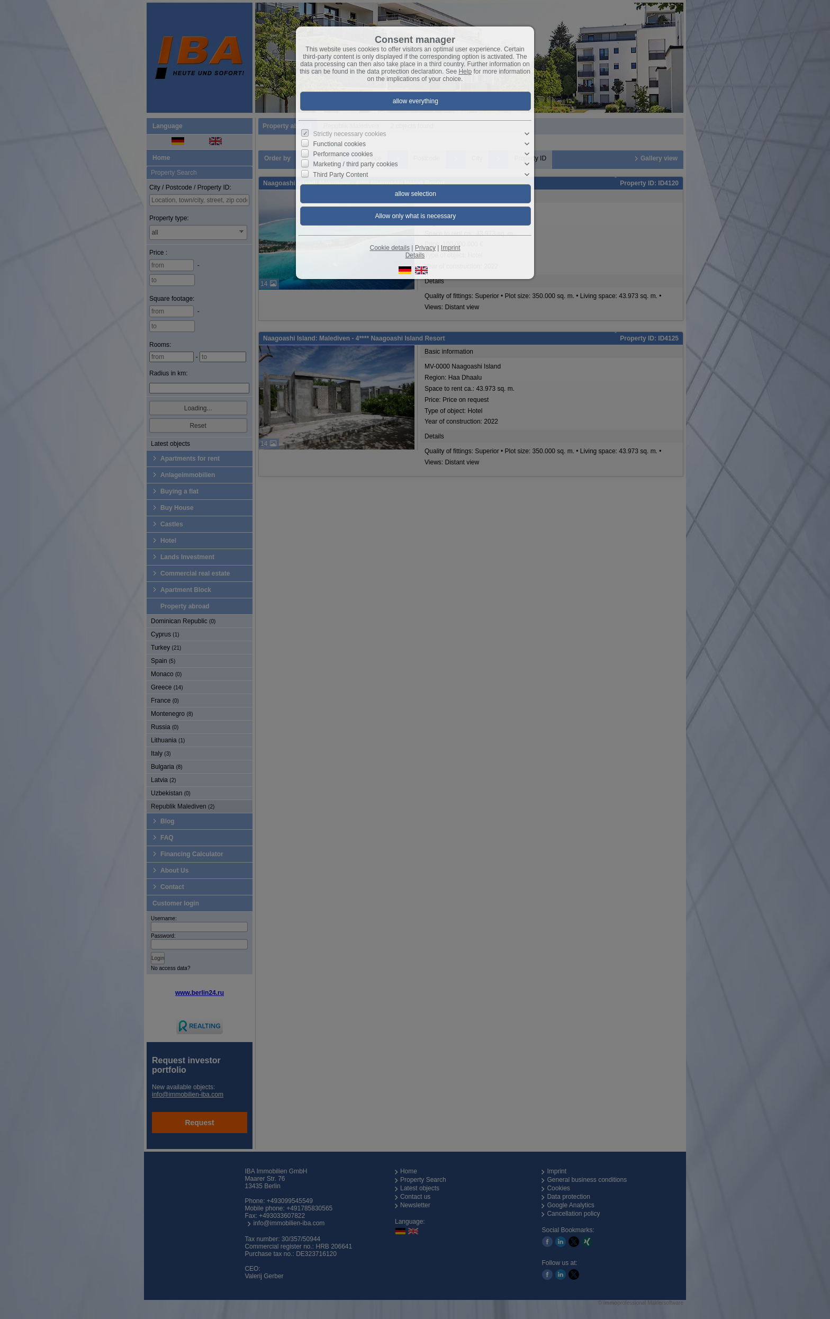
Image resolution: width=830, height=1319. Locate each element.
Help (465, 71)
